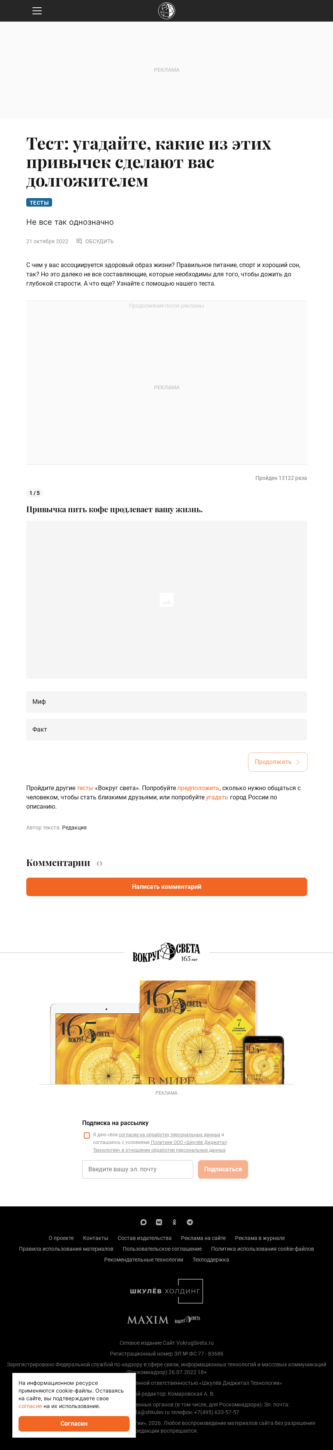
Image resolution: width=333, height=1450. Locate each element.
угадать (217, 797)
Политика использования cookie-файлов (262, 1249)
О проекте (61, 1238)
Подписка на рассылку (115, 1123)
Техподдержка (211, 1260)
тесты (85, 788)
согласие (30, 1406)
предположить (198, 788)
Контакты (95, 1238)
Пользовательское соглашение (162, 1249)
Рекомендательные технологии (143, 1260)
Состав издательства (145, 1238)
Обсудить (95, 241)
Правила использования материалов (66, 1249)
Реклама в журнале (260, 1238)
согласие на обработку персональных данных (169, 1134)
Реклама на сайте (203, 1238)
